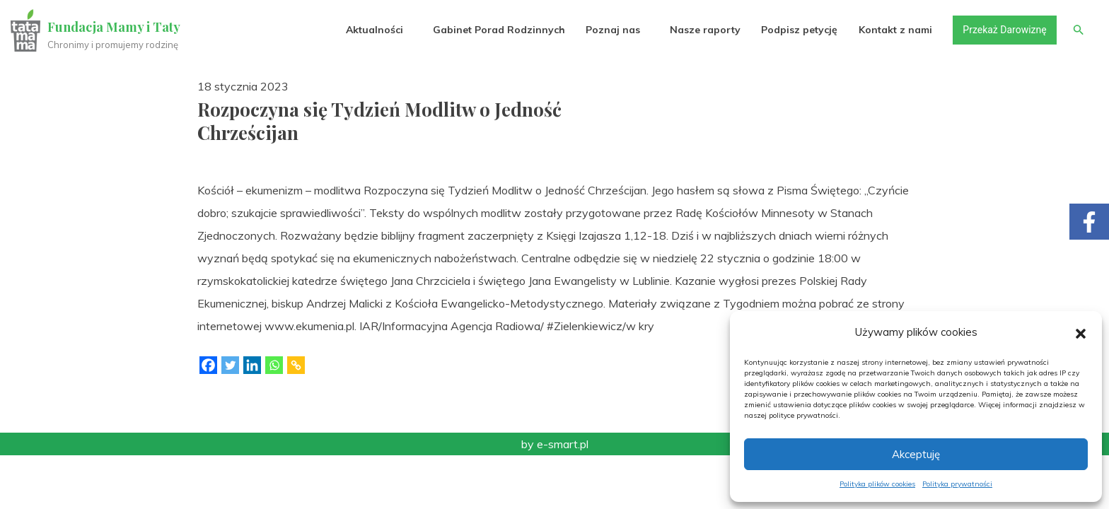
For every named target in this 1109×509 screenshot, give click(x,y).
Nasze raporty (704, 29)
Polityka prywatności (957, 483)
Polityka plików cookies (877, 483)
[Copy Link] (296, 365)
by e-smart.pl (554, 444)
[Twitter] (230, 365)
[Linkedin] (252, 365)
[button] (1081, 332)
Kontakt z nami (894, 29)
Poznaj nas (612, 29)
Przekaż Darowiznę (1003, 29)
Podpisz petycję (798, 29)
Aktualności (373, 29)
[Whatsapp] (274, 365)
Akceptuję (916, 454)
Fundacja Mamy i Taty (114, 26)
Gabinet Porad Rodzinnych (498, 29)
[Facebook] (208, 365)
